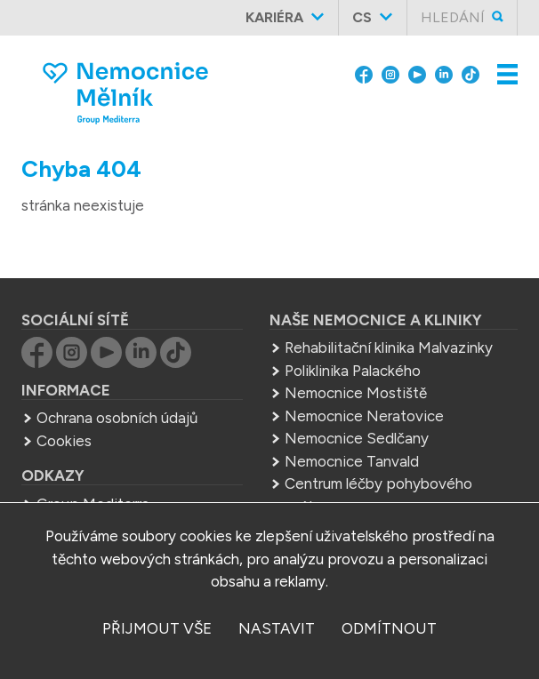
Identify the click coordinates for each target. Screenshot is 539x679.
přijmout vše (157, 628)
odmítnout (389, 628)
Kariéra (274, 17)
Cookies (64, 441)
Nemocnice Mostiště (356, 393)
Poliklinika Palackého (353, 370)
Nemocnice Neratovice (364, 416)
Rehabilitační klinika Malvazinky (389, 347)
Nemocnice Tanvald (352, 461)
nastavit (276, 628)
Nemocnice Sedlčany (357, 438)
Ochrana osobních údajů (116, 418)
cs (362, 17)
